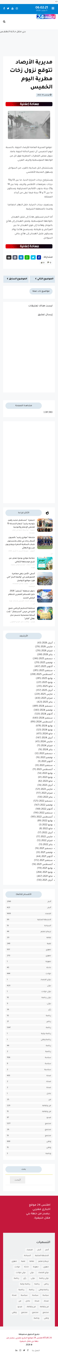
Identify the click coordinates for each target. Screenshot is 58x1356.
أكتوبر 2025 (47, 666)
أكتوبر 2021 (47, 856)
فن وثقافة (46, 1106)
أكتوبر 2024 (47, 714)
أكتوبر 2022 (47, 809)
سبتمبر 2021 (46, 860)
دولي (49, 986)
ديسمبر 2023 (46, 754)
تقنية (49, 944)
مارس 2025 (47, 694)
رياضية (48, 1052)
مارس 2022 (47, 837)
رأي (49, 1010)
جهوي (48, 950)
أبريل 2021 (47, 880)
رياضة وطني (46, 1040)
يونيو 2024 (47, 730)
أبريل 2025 (47, 690)
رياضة (48, 1028)
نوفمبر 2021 (47, 852)
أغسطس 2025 (44, 674)
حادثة (49, 968)
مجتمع (48, 1124)
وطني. (48, 1148)
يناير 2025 (48, 702)
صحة (49, 1076)
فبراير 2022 (47, 841)
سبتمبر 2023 (46, 765)
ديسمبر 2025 (46, 659)
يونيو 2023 (47, 777)
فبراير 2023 (47, 793)
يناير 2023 (48, 797)
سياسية (47, 1070)
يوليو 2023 (47, 773)
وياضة (48, 1154)
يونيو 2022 (47, 825)
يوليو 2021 (47, 868)
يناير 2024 (48, 750)
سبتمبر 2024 (46, 718)
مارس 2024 (46, 742)
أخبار (49, 902)
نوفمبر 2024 (46, 710)
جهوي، (48, 956)
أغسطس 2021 (45, 864)
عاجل (49, 1094)
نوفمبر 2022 (46, 805)
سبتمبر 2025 (46, 670)
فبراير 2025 (47, 698)
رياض (48, 1022)
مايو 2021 (48, 876)
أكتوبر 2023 (47, 761)
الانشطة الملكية (44, 920)
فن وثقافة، (46, 1112)
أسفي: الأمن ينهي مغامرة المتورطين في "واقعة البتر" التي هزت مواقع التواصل (21, 577)
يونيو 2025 (47, 682)
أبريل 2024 (47, 738)
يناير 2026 (48, 655)
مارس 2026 (47, 647)
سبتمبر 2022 (46, 813)
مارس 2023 (47, 789)
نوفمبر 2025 (46, 663)
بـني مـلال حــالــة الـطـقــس (29, 41)
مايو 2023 (48, 781)
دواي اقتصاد (46, 980)
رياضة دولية (46, 1034)
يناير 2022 (48, 845)
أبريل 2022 (47, 833)
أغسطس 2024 (44, 722)
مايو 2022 (48, 829)
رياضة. (48, 1046)
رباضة (48, 1016)
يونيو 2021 (48, 872)
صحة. (48, 1088)
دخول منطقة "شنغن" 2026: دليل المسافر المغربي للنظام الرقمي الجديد (21, 594)
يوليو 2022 (47, 821)
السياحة (47, 926)
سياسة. (48, 1064)
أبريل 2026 (47, 643)
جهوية (48, 962)
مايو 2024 (47, 734)
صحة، (48, 1082)
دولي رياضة (46, 998)
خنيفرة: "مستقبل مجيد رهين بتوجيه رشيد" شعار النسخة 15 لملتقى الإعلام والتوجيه (21, 523)
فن (49, 1100)
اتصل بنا (36, 1351)
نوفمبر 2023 (46, 758)
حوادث (48, 974)
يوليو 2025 (47, 678)
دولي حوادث (46, 992)
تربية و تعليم (46, 932)
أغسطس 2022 (45, 817)
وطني (48, 1142)
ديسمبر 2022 (46, 801)
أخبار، (49, 908)
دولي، (49, 1004)
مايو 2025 (48, 686)
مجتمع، (47, 1130)
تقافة (49, 938)
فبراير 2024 (47, 746)
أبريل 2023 (47, 785)
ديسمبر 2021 (46, 848)
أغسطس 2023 (45, 769)
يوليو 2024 (47, 726)
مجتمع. (48, 1136)
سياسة (48, 1058)
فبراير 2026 (47, 651)
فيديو (49, 1118)
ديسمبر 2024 (46, 706)
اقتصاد (48, 914)
